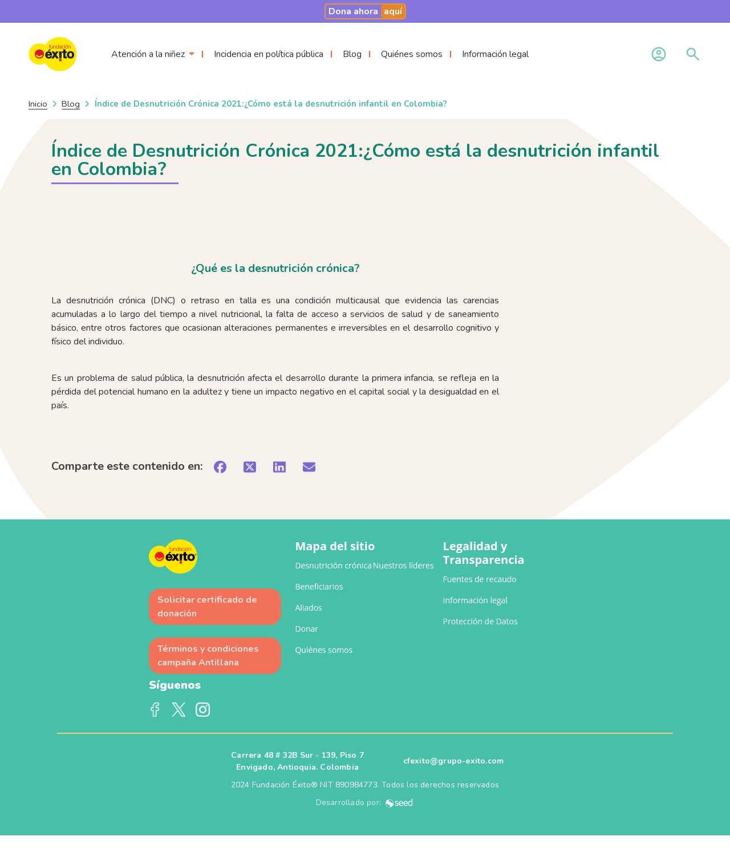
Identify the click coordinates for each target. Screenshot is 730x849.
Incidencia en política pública (268, 54)
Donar (306, 628)
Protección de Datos (480, 621)
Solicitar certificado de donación (207, 607)
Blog (352, 54)
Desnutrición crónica (333, 565)
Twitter (179, 709)
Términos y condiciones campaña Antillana (208, 656)
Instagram (203, 709)
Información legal (495, 54)
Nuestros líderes (403, 565)
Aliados (308, 607)
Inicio (38, 103)
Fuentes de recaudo (480, 579)
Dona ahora (366, 11)
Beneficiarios (319, 586)
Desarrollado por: (365, 802)
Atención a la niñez (148, 54)
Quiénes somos (412, 54)
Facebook (155, 709)
